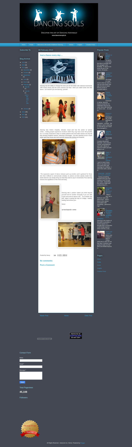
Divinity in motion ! (108, 114)
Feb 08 (27, 91)
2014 (23, 65)
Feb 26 (27, 87)
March (26, 82)
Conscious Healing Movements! (109, 75)
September (27, 75)
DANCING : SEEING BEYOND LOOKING (104, 174)
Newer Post (44, 315)
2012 (23, 112)
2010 (23, 117)
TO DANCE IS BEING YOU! (109, 56)
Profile (31, 44)
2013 (23, 67)
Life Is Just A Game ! (109, 232)
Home (23, 44)
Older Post (88, 315)
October (26, 72)
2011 (23, 114)
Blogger (82, 443)
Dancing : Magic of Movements (109, 134)
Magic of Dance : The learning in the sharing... (109, 156)
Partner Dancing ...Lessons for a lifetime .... (109, 96)
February (26, 84)
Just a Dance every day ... (26, 100)
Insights (79, 44)
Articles (71, 44)
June (25, 79)
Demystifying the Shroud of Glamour (109, 190)
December (27, 70)
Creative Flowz (90, 44)
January (26, 108)
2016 (23, 62)
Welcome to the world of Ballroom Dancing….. (51, 44)
